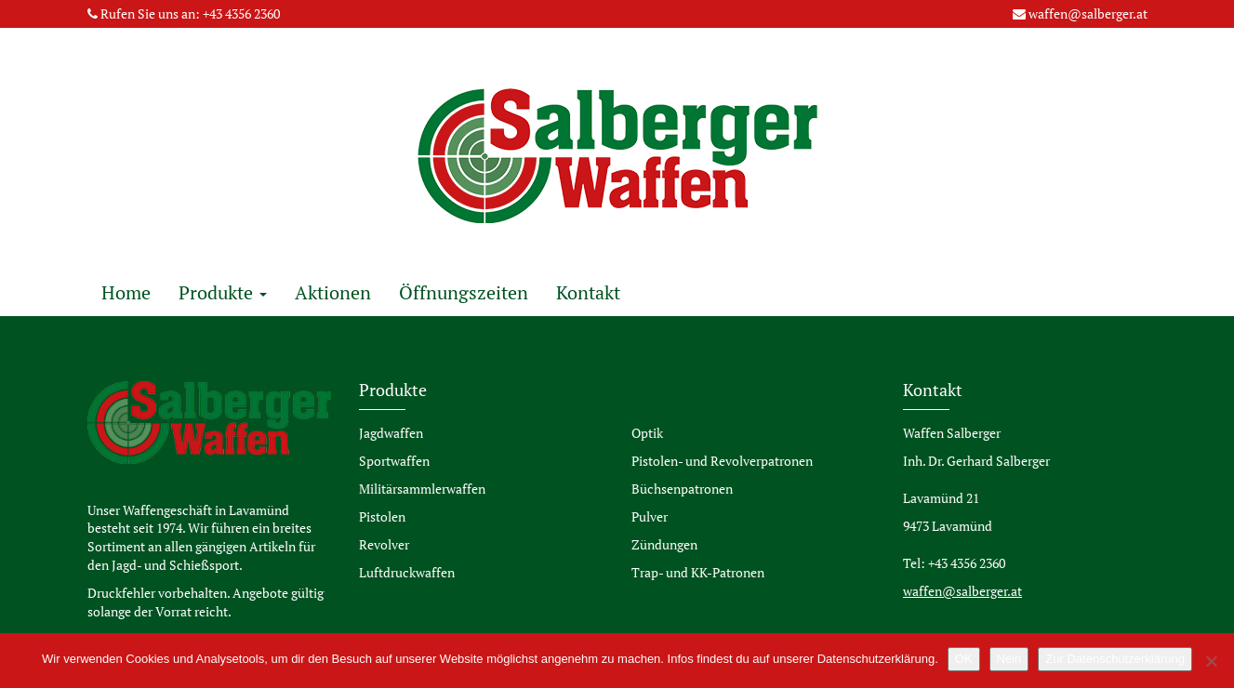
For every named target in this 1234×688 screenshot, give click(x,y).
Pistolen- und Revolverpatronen (722, 461)
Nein (1009, 659)
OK (964, 659)
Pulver (649, 516)
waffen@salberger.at (1088, 13)
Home (126, 292)
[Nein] (1210, 661)
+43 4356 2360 (241, 13)
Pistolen (382, 516)
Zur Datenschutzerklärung (1115, 659)
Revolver (384, 544)
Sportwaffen (394, 461)
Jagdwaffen (391, 433)
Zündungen (664, 544)
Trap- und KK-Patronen (697, 572)
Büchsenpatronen (682, 488)
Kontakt (588, 292)
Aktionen (333, 292)
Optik (647, 433)
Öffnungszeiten (463, 292)
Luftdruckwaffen (407, 572)
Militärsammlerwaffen (422, 488)
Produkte (223, 292)
